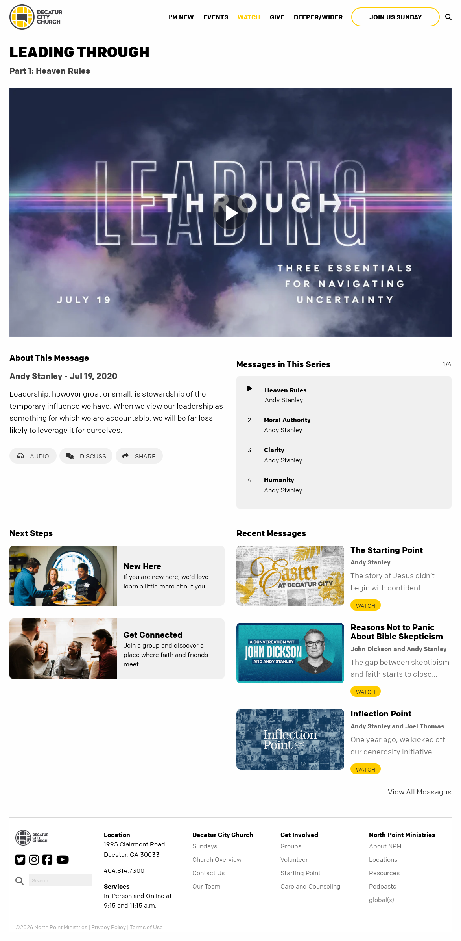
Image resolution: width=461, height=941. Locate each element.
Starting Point (300, 873)
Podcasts (382, 886)
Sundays (204, 846)
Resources (384, 873)
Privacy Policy (108, 926)
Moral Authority (287, 420)
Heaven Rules (286, 390)
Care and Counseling (310, 886)
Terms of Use (146, 926)
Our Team (206, 886)
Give (277, 17)
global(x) (381, 900)
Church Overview (217, 859)
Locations (383, 859)
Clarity (274, 450)
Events (215, 17)
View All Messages (420, 791)
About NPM (385, 846)
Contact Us (208, 873)
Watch (249, 17)
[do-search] (60, 880)
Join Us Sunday (395, 17)
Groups (290, 846)
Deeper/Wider (318, 17)
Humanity (279, 480)
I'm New (181, 17)
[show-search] (446, 17)
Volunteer (294, 859)
